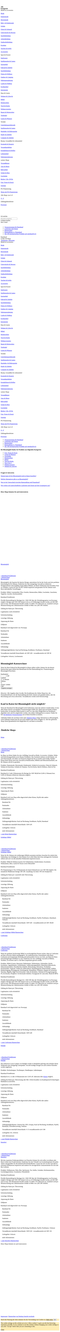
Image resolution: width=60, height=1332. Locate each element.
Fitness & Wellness (6, 74)
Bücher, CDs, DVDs (7, 179)
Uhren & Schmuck (6, 29)
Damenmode (4, 16)
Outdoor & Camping (7, 77)
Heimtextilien (5, 103)
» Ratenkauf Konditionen (8, 576)
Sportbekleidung (6, 36)
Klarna (45, 1076)
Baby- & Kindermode (7, 23)
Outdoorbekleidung (6, 42)
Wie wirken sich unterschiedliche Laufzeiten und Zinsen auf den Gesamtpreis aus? (25, 485)
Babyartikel (4, 169)
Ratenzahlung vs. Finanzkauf (13, 232)
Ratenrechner (8, 230)
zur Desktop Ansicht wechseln (25, 1316)
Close (2, 1329)
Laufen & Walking (6, 83)
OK (55, 1319)
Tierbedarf (4, 115)
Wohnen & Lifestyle (7, 96)
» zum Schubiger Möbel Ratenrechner (12, 932)
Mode (2, 13)
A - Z (2, 198)
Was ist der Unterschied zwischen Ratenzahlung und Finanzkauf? (20, 482)
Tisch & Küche (5, 106)
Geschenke (4, 176)
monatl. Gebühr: (6, 684)
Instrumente (4, 90)
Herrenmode (4, 20)
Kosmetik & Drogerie (7, 144)
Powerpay (4, 205)
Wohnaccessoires (6, 109)
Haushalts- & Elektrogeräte (9, 131)
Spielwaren (4, 58)
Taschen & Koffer (6, 48)
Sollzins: (3, 681)
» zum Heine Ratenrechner (9, 834)
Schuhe (3, 26)
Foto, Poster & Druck (7, 182)
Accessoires (4, 52)
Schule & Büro (5, 173)
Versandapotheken (6, 147)
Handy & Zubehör (6, 134)
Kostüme (3, 45)
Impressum (4, 1316)
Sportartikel (4, 64)
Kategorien (4, 240)
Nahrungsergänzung (7, 80)
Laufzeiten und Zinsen (11, 229)
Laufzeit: (3, 678)
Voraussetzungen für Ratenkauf (13, 227)
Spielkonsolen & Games (8, 61)
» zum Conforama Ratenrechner (10, 1042)
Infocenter (11, 240)
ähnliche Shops (31, 718)
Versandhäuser (5, 163)
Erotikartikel (4, 87)
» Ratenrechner (5, 577)
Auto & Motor (5, 166)
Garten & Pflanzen (6, 118)
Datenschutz (12, 1316)
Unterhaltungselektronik (8, 125)
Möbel (3, 99)
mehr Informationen (8, 831)
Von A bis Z (8, 463)
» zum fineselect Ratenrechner (10, 1241)
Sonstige (3, 185)
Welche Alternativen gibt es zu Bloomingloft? (14, 479)
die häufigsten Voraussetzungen (12, 714)
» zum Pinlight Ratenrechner (9, 1139)
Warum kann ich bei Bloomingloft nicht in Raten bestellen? (18, 476)
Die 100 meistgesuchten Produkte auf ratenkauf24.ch (20, 234)
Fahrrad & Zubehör (6, 67)
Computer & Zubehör (7, 138)
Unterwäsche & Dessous (8, 32)
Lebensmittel (5, 154)
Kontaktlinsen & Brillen (8, 150)
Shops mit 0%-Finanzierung (9, 192)
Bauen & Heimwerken (7, 112)
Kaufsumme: (4, 674)
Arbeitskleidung (5, 39)
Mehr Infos (49, 1319)
